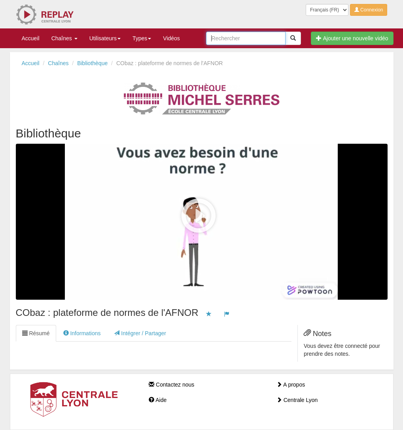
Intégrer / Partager (140, 333)
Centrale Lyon (297, 400)
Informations (82, 333)
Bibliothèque (92, 63)
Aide (157, 400)
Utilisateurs (105, 38)
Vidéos (171, 38)
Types (141, 38)
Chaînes (64, 38)
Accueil (31, 38)
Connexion (368, 10)
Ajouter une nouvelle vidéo (352, 38)
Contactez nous (171, 384)
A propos (290, 384)
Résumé (36, 333)
